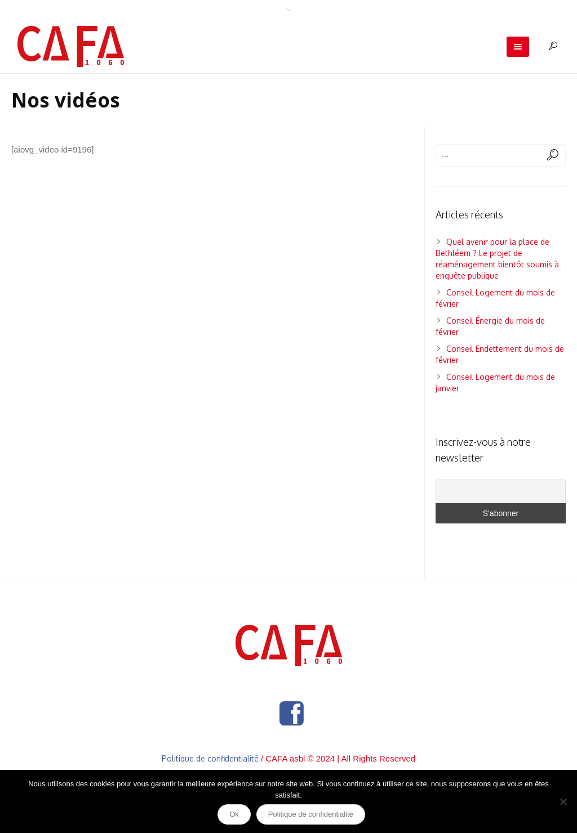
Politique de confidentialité (210, 758)
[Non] (563, 801)
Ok (234, 814)
